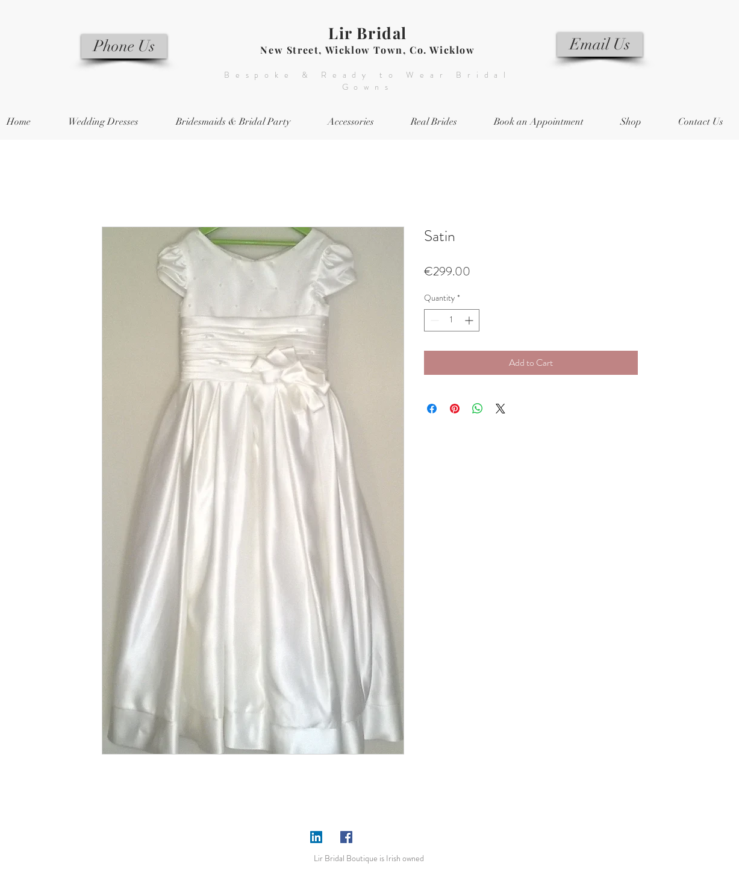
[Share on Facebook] (432, 408)
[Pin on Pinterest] (454, 408)
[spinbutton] (452, 320)
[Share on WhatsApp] (477, 408)
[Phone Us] (124, 46)
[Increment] (470, 320)
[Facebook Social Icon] (346, 837)
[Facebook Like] (393, 837)
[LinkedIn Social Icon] (316, 837)
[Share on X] (500, 408)
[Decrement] (433, 320)
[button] (233, 122)
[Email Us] (600, 45)
